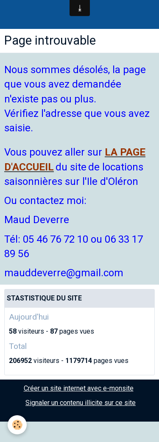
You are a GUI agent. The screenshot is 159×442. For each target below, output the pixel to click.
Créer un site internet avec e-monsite (79, 388)
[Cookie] (17, 424)
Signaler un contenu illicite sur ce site (80, 403)
